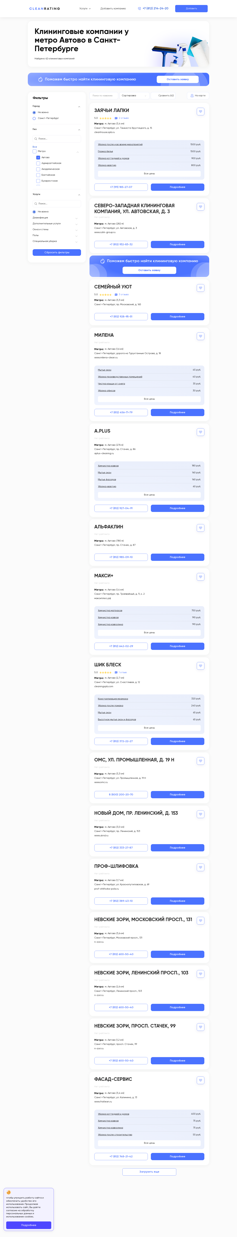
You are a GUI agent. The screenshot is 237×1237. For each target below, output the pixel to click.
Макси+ (103, 576)
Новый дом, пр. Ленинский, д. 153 (136, 813)
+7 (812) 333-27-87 (121, 847)
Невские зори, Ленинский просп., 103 (141, 973)
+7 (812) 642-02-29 (121, 646)
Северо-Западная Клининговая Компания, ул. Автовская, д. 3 (134, 208)
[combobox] (134, 95)
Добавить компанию (113, 8)
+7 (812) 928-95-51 (121, 316)
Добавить (191, 8)
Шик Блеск (107, 665)
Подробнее (177, 187)
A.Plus (102, 431)
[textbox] (133, 96)
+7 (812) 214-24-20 (155, 8)
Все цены (149, 174)
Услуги (83, 8)
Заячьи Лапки (111, 110)
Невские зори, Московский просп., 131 (143, 919)
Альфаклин (108, 527)
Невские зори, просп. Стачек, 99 (135, 1026)
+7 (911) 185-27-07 (121, 187)
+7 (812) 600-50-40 (121, 954)
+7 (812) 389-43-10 (121, 901)
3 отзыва (124, 294)
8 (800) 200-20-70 (121, 794)
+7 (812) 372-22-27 (121, 741)
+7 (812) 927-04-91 (121, 508)
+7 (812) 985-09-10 (121, 557)
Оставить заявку (178, 79)
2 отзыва (124, 118)
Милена (104, 335)
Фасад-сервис (113, 1079)
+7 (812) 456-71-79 (121, 412)
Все (35, 147)
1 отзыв (123, 672)
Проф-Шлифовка (116, 866)
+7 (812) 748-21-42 (121, 1156)
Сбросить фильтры (56, 252)
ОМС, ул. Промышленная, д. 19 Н (134, 760)
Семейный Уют (113, 287)
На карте (200, 95)
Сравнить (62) (166, 95)
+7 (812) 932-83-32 (121, 244)
